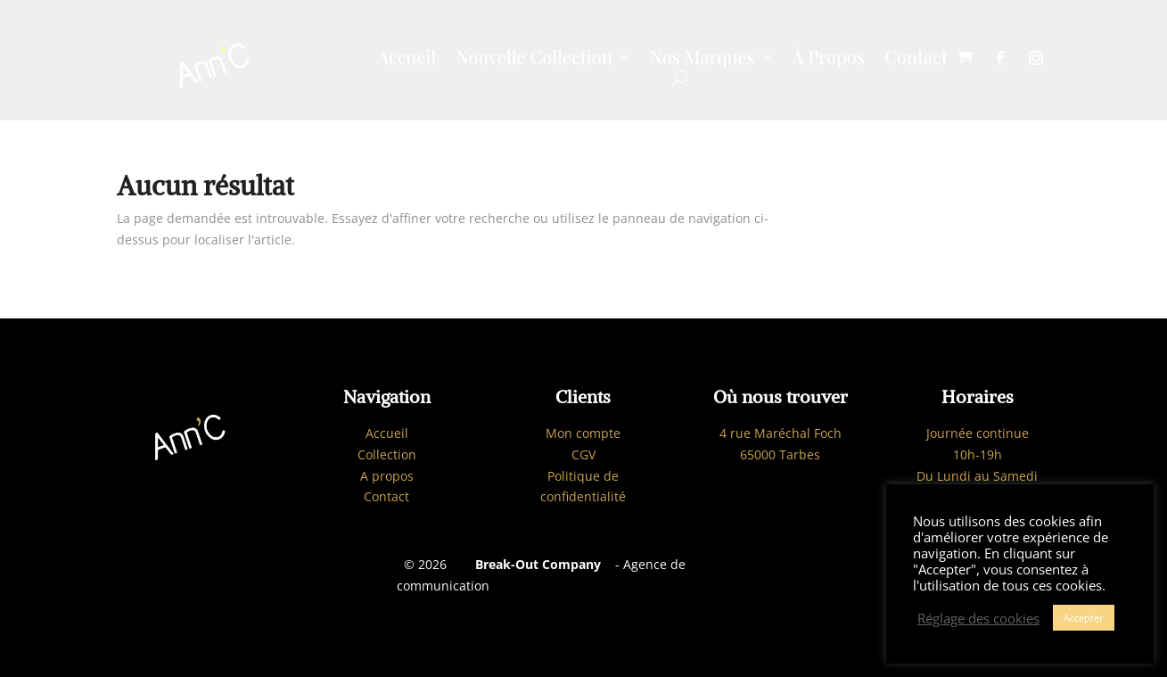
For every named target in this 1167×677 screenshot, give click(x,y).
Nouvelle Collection (534, 60)
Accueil (406, 60)
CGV (583, 454)
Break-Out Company (534, 564)
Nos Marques (702, 60)
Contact (916, 60)
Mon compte (583, 433)
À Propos (829, 60)
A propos (387, 475)
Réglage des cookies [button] (978, 618)
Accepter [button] (1084, 617)
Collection (386, 454)
